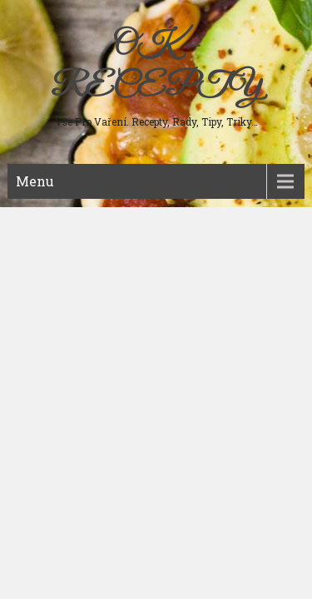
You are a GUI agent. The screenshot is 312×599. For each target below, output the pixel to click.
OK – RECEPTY (156, 66)
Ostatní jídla (48, 376)
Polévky (38, 243)
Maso (33, 216)
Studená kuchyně (60, 269)
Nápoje (36, 322)
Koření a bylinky (59, 349)
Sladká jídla (47, 296)
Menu (35, 181)
